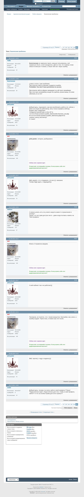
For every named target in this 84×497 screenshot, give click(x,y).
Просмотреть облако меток (15, 421)
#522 (75, 78)
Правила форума (32, 438)
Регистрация (72, 1)
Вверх (75, 408)
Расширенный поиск (72, 9)
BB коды (29, 427)
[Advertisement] (45, 30)
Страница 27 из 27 (48, 47)
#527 (75, 238)
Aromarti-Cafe (46, 6)
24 (68, 47)
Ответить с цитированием (69, 75)
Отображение (71, 54)
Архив (70, 479)
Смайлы (29, 429)
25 (71, 47)
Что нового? (11, 6)
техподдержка (11, 419)
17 (63, 47)
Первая (57, 47)
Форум (21, 6)
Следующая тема (48, 412)
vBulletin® (41, 487)
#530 (75, 353)
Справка (20, 9)
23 (66, 47)
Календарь (27, 9)
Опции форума (35, 9)
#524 (75, 133)
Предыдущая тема (36, 412)
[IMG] (28, 431)
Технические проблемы (18, 51)
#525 (75, 175)
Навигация (45, 9)
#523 (75, 102)
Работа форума (37, 14)
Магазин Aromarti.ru (33, 6)
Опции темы (62, 54)
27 (76, 47)
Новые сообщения (12, 9)
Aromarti (43, 491)
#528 (75, 280)
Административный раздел (21, 14)
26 (74, 47)
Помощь (61, 1)
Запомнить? (39, 3)
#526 (75, 207)
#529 (75, 312)
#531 (75, 385)
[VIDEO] (29, 433)
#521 (75, 58)
